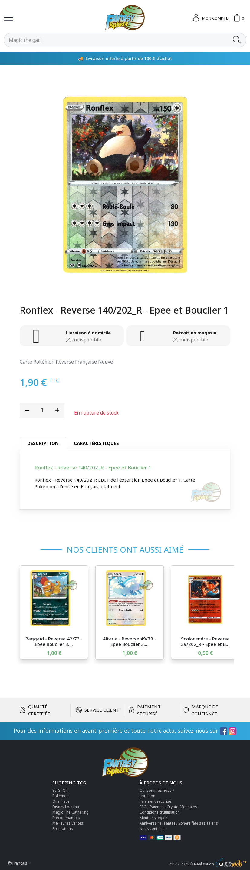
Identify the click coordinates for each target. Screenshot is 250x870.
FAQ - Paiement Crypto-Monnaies (168, 806)
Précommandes (66, 817)
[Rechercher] (116, 40)
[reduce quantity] (27, 410)
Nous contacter (153, 828)
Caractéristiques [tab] (96, 443)
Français (18, 863)
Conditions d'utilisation (160, 812)
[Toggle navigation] (8, 17)
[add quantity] (56, 410)
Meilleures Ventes (67, 823)
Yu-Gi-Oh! (60, 790)
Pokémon (60, 795)
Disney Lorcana (65, 806)
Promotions (62, 828)
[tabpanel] (125, 479)
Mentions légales (154, 817)
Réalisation (220, 864)
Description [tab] (43, 443)
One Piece (61, 801)
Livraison (147, 795)
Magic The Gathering (70, 812)
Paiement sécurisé (155, 801)
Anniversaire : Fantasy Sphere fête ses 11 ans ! (180, 823)
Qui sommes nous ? (157, 790)
